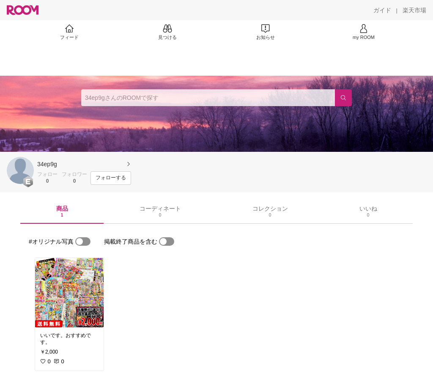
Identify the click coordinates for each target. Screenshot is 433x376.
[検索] (343, 97)
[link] (69, 292)
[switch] (82, 241)
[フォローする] (110, 178)
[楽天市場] (414, 10)
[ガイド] (382, 10)
